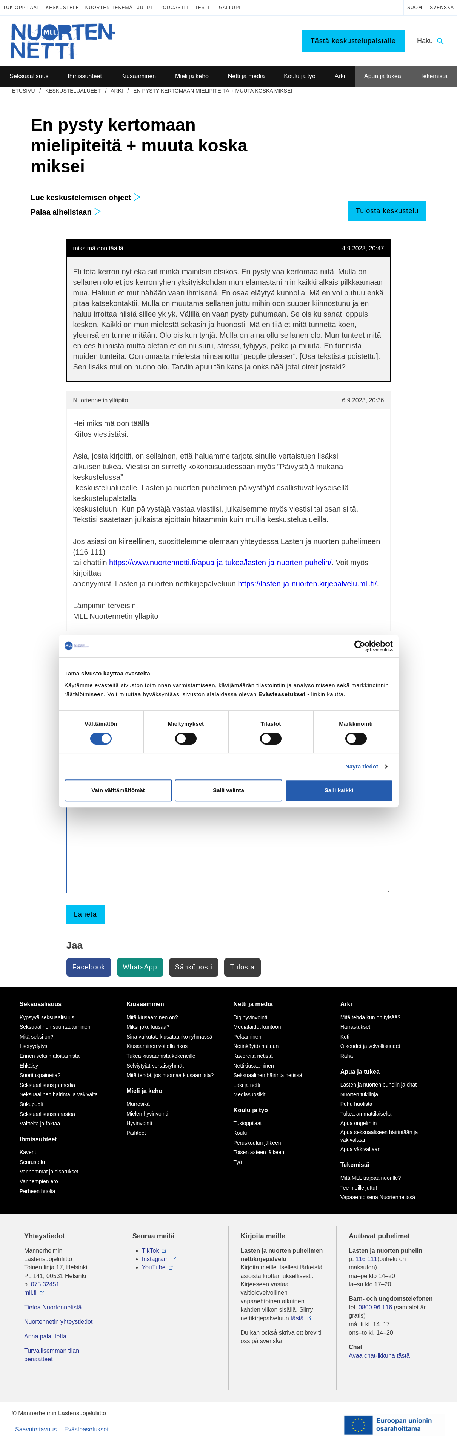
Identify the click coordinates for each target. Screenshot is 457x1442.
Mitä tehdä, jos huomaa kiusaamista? (170, 1075)
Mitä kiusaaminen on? (152, 1017)
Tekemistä (354, 1165)
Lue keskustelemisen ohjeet (86, 197)
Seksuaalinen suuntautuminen (55, 1027)
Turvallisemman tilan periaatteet (51, 1355)
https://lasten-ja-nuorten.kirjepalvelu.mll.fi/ (307, 584)
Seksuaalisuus (41, 1004)
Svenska (442, 7)
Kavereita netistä (253, 1056)
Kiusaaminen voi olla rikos (157, 1046)
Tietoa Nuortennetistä (53, 1307)
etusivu (23, 91)
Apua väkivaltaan (360, 1149)
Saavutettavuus (36, 1429)
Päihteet (136, 1133)
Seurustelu (32, 1162)
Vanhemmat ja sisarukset (49, 1171)
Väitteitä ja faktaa (40, 1124)
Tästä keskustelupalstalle (353, 41)
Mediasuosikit (250, 1094)
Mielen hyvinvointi (147, 1114)
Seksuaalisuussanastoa (47, 1114)
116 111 (366, 1259)
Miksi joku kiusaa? (147, 1027)
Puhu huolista (356, 1104)
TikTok (150, 1250)
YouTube (154, 1267)
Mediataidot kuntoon (257, 1027)
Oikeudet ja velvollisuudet (370, 1046)
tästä (297, 1318)
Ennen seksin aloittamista (50, 1056)
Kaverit (28, 1152)
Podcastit (174, 7)
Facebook (88, 967)
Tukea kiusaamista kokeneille (160, 1056)
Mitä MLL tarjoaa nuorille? (370, 1178)
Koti (344, 1037)
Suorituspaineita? (40, 1075)
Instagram (155, 1259)
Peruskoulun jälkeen (257, 1143)
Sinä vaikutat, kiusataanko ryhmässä (169, 1037)
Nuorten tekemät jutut (119, 7)
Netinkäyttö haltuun (256, 1046)
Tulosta (242, 967)
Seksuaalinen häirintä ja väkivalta (59, 1094)
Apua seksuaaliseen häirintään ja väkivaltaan (379, 1136)
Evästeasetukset (86, 1429)
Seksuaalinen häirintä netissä (268, 1075)
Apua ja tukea (360, 1071)
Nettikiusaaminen (254, 1066)
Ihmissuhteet (38, 1139)
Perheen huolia (37, 1191)
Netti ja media (253, 1004)
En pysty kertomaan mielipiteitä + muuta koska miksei (212, 91)
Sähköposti (193, 967)
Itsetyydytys (33, 1046)
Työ (238, 1162)
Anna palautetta (45, 1336)
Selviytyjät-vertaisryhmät (155, 1066)
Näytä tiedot (361, 766)
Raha (346, 1056)
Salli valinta (228, 790)
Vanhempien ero (39, 1181)
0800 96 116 (375, 1307)
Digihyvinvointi (250, 1017)
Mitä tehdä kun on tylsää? (370, 1017)
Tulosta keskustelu (387, 211)
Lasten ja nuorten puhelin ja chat (378, 1085)
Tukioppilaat (21, 7)
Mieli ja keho (144, 1091)
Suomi (415, 7)
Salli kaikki (339, 790)
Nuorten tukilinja (359, 1094)
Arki (117, 91)
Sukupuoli (31, 1104)
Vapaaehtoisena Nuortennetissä (377, 1197)
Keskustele (62, 7)
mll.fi (30, 1292)
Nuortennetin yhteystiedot (58, 1321)
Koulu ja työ (251, 1110)
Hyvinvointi (139, 1123)
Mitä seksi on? (36, 1037)
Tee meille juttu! (358, 1188)
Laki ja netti (247, 1085)
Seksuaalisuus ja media (47, 1085)
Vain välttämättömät (118, 790)
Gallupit (231, 7)
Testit (204, 7)
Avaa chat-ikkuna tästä (379, 1355)
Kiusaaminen (145, 1004)
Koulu (240, 1133)
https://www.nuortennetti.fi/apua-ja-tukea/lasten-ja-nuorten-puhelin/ (220, 562)
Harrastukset (355, 1027)
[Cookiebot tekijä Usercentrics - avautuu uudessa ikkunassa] (360, 646)
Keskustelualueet (73, 91)
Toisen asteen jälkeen (259, 1152)
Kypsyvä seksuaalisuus (47, 1017)
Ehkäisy (29, 1066)
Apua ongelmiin (358, 1123)
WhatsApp (140, 967)
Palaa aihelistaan (66, 212)
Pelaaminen (248, 1037)
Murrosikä (137, 1104)
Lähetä (85, 914)
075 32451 (45, 1284)
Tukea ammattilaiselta (366, 1114)
